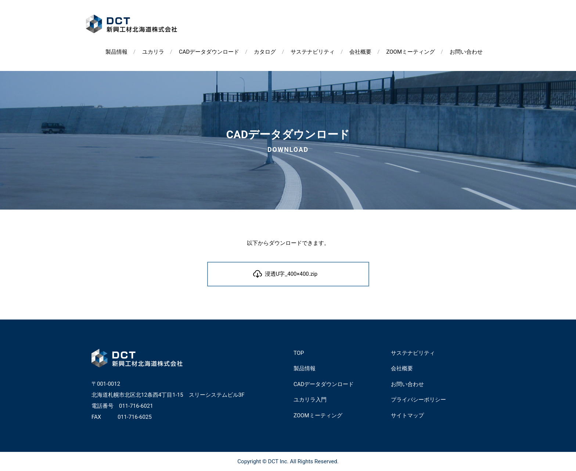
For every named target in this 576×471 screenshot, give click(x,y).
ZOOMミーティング (410, 52)
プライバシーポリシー (418, 399)
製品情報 (116, 52)
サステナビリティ (313, 52)
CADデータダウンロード (209, 52)
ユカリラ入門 (310, 399)
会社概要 (360, 52)
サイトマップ (407, 415)
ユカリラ (153, 52)
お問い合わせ (466, 52)
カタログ (265, 52)
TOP (299, 353)
